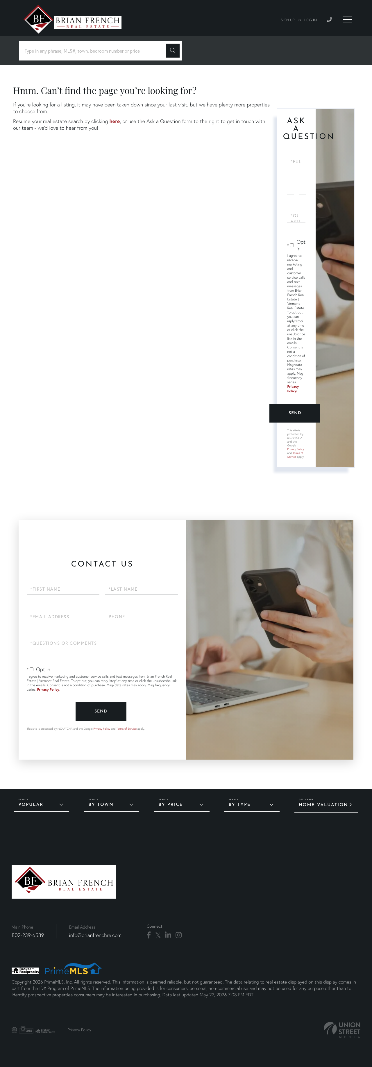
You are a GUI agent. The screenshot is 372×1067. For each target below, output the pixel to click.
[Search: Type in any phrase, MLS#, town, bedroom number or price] (94, 50)
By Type (240, 805)
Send (295, 413)
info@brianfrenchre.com (95, 935)
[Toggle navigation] (347, 19)
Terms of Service (295, 455)
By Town (100, 805)
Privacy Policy (293, 388)
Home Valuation (323, 805)
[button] (173, 51)
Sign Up (288, 20)
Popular (30, 805)
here (114, 120)
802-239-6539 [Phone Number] (28, 935)
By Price (171, 805)
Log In (310, 20)
